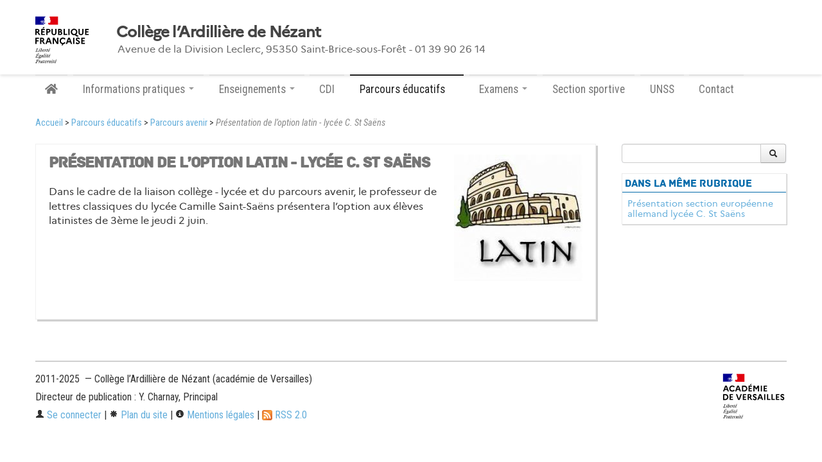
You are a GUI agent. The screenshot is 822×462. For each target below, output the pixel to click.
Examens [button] (503, 89)
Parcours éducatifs (106, 122)
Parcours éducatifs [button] (407, 89)
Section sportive (588, 89)
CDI (327, 89)
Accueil (49, 122)
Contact (716, 89)
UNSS (662, 89)
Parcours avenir (178, 122)
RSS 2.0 (284, 415)
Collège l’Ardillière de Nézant (218, 32)
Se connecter (68, 415)
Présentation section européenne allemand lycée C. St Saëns (700, 208)
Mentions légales (214, 415)
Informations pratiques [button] (138, 89)
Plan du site (138, 415)
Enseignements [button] (257, 89)
